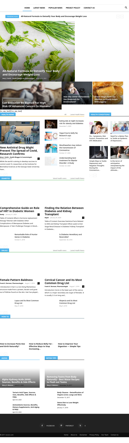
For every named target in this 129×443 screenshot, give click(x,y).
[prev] (118, 16)
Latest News (39, 8)
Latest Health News (77, 114)
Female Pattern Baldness (16, 280)
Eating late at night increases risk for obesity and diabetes (71, 122)
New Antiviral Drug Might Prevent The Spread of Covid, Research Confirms (19, 151)
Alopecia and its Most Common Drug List (68, 301)
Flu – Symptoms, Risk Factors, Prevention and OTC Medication (98, 138)
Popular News (55, 8)
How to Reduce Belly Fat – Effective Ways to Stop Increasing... (41, 346)
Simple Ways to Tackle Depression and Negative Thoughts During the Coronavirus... (97, 165)
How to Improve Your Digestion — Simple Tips (69, 345)
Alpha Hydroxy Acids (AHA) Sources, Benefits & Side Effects (18, 381)
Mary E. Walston (7, 385)
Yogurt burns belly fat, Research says (68, 134)
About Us (74, 435)
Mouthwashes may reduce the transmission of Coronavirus (70, 147)
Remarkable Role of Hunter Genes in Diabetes (26, 235)
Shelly (2, 214)
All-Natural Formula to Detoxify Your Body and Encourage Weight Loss (54, 16)
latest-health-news (59, 178)
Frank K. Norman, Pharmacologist (11, 283)
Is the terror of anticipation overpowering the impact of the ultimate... (117, 165)
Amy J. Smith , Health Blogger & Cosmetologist (18, 78)
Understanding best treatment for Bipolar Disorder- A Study (68, 160)
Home (27, 8)
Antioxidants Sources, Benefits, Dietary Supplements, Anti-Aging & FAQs (26, 407)
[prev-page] (1, 174)
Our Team (104, 435)
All (65, 114)
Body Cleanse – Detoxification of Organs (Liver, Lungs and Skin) (70, 393)
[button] (126, 8)
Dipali (47, 218)
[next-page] (5, 174)
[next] (122, 16)
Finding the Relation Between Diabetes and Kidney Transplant (64, 211)
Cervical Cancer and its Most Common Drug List (63, 281)
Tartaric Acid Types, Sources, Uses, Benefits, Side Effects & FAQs (24, 394)
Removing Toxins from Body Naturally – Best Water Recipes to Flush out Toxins (63, 379)
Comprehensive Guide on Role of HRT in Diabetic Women (19, 209)
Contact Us (89, 8)
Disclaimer (83, 435)
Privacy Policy (73, 8)
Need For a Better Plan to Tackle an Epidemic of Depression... (119, 138)
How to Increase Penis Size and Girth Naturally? (12, 345)
